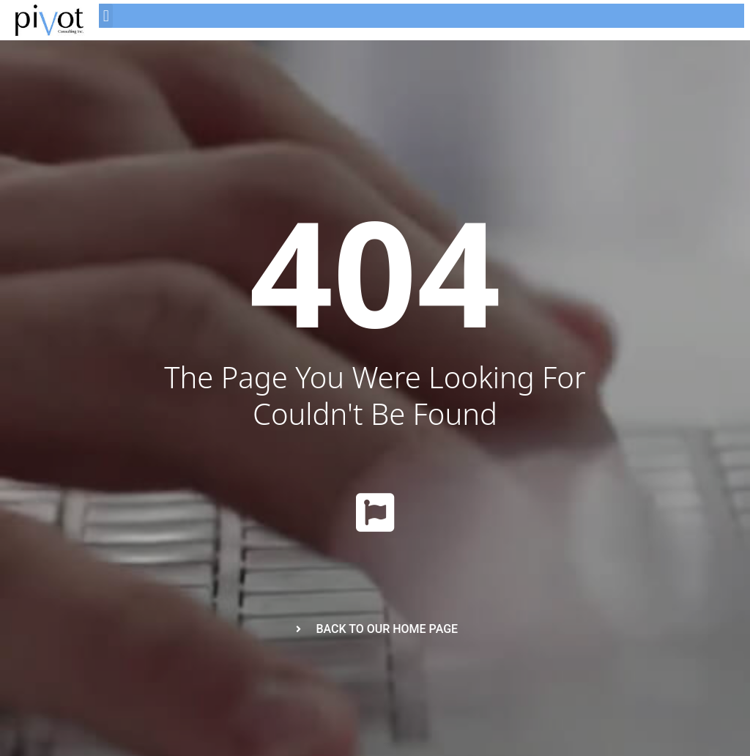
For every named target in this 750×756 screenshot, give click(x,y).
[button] (106, 16)
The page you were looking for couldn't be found (374, 395)
